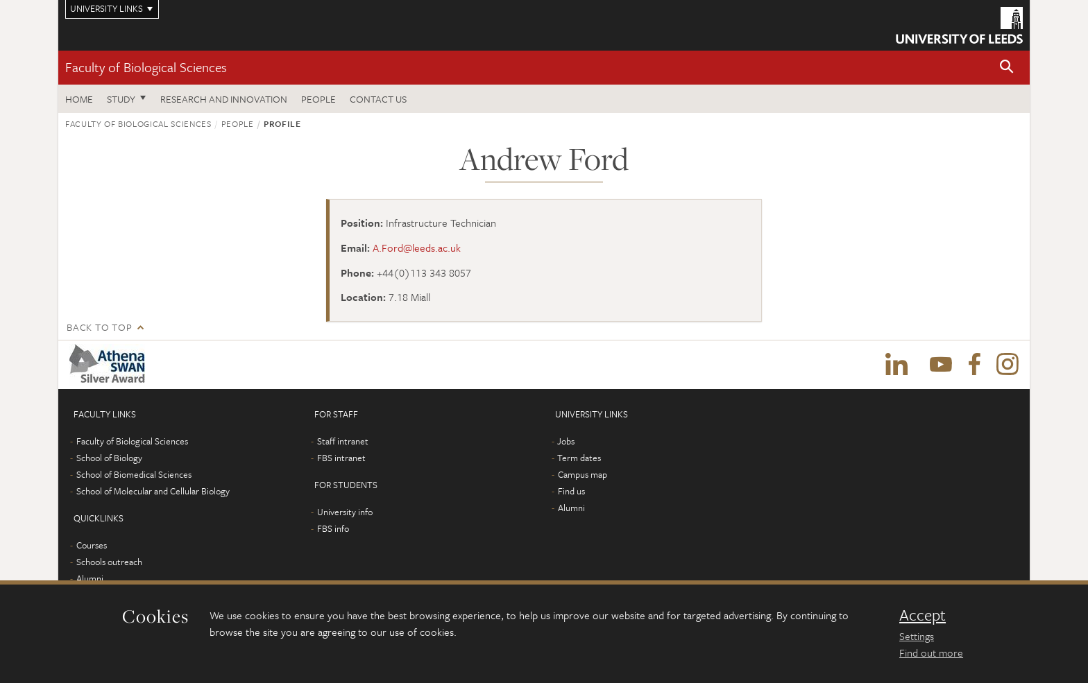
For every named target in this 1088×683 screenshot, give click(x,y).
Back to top (99, 327)
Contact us (378, 99)
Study (121, 99)
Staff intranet (342, 441)
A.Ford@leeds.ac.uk (417, 247)
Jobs (566, 441)
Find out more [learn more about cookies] (931, 652)
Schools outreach (109, 562)
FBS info (333, 528)
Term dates (579, 458)
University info (345, 512)
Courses (91, 545)
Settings (916, 635)
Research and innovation (223, 99)
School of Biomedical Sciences (134, 474)
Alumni (89, 578)
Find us (571, 491)
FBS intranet (341, 458)
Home (79, 99)
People (318, 99)
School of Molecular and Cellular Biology (153, 491)
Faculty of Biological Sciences (146, 67)
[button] (1007, 67)
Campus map (582, 474)
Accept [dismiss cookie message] (922, 615)
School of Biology (109, 458)
